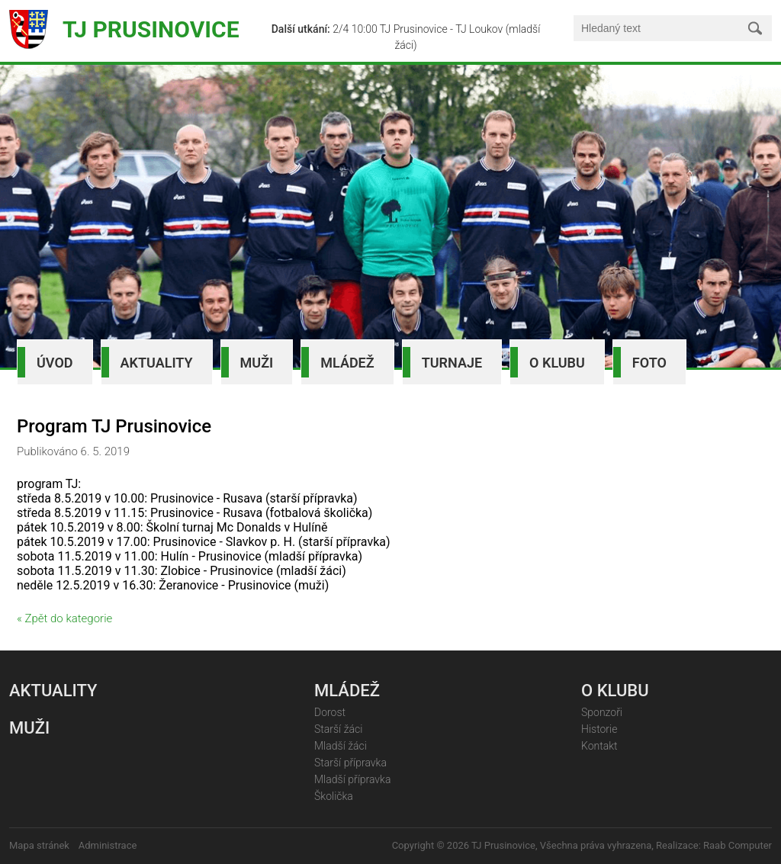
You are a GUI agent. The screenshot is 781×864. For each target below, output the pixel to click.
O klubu (557, 363)
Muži (257, 363)
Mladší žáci (340, 746)
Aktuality (157, 363)
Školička (333, 796)
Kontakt (599, 746)
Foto (649, 363)
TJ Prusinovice (151, 29)
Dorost (330, 712)
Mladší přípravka (352, 779)
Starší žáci (338, 729)
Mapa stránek (39, 845)
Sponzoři (601, 712)
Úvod (55, 363)
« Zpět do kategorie (64, 618)
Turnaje (452, 363)
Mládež (347, 363)
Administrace (108, 845)
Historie (599, 729)
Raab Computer (737, 845)
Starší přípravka (350, 762)
